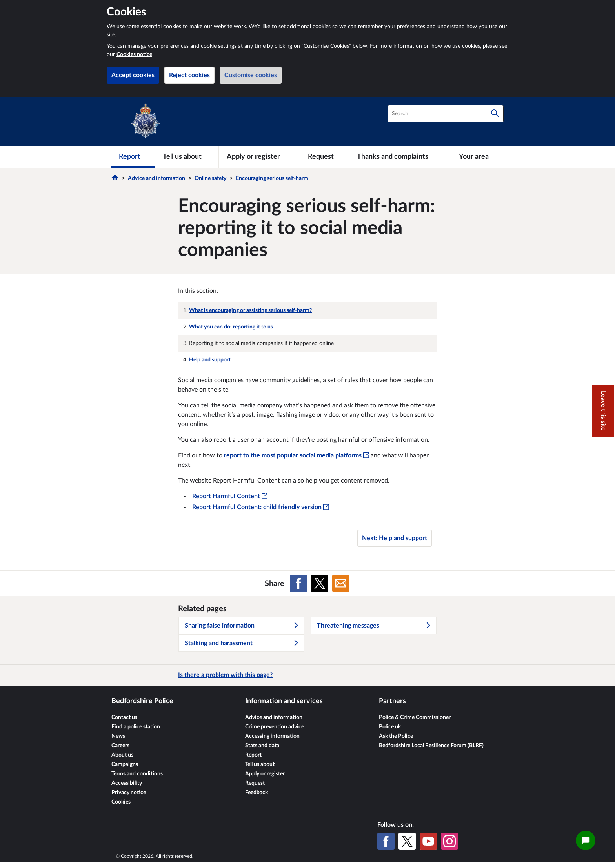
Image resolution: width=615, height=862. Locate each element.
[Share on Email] (340, 583)
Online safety (210, 178)
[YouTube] (428, 841)
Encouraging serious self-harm (272, 178)
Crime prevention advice (274, 727)
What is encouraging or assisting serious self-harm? (250, 310)
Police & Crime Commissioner (415, 717)
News (118, 736)
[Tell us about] (186, 157)
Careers (120, 745)
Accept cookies (133, 75)
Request (255, 783)
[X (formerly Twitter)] (407, 841)
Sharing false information (242, 625)
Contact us (124, 717)
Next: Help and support (394, 538)
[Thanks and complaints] (400, 157)
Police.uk (390, 727)
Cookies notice (134, 54)
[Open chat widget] (585, 840)
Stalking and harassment (242, 643)
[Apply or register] (259, 157)
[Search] (495, 113)
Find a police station (135, 727)
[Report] (133, 157)
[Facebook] (386, 841)
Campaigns (124, 764)
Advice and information (156, 178)
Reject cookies (189, 75)
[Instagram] (449, 841)
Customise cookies (250, 75)
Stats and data (262, 745)
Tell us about (260, 764)
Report (253, 755)
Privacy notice (128, 792)
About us (122, 755)
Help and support (210, 360)
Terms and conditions (137, 774)
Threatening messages (374, 625)
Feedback (256, 792)
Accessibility (126, 783)
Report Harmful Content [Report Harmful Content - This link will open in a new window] (229, 496)
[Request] (324, 157)
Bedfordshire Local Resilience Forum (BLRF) (431, 745)
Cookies (121, 802)
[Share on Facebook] (298, 583)
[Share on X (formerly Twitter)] (319, 583)
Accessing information (272, 736)
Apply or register (265, 774)
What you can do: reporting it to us (231, 327)
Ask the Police (396, 736)
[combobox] (446, 113)
